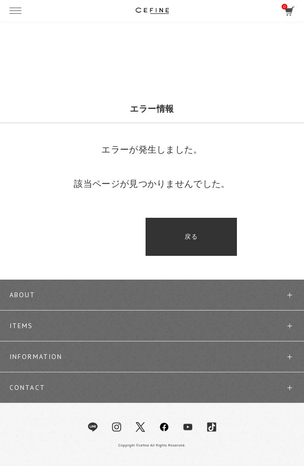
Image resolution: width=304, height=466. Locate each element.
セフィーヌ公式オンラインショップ (152, 10)
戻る (152, 236)
